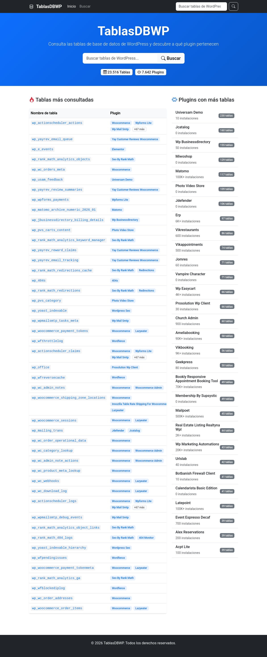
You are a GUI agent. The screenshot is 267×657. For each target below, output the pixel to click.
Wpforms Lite (143, 123)
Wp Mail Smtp (120, 129)
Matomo (117, 209)
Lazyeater (141, 331)
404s (115, 280)
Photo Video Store (123, 230)
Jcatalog (134, 430)
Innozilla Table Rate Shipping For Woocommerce (141, 404)
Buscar (85, 6)
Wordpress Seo (121, 310)
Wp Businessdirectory (125, 219)
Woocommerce (121, 123)
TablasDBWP (45, 6)
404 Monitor (146, 537)
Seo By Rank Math (123, 159)
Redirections (146, 270)
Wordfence (118, 341)
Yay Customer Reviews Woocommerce (135, 139)
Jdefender (118, 430)
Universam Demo (122, 179)
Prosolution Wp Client (125, 367)
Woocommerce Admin (148, 387)
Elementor (118, 149)
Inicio (71, 6)
